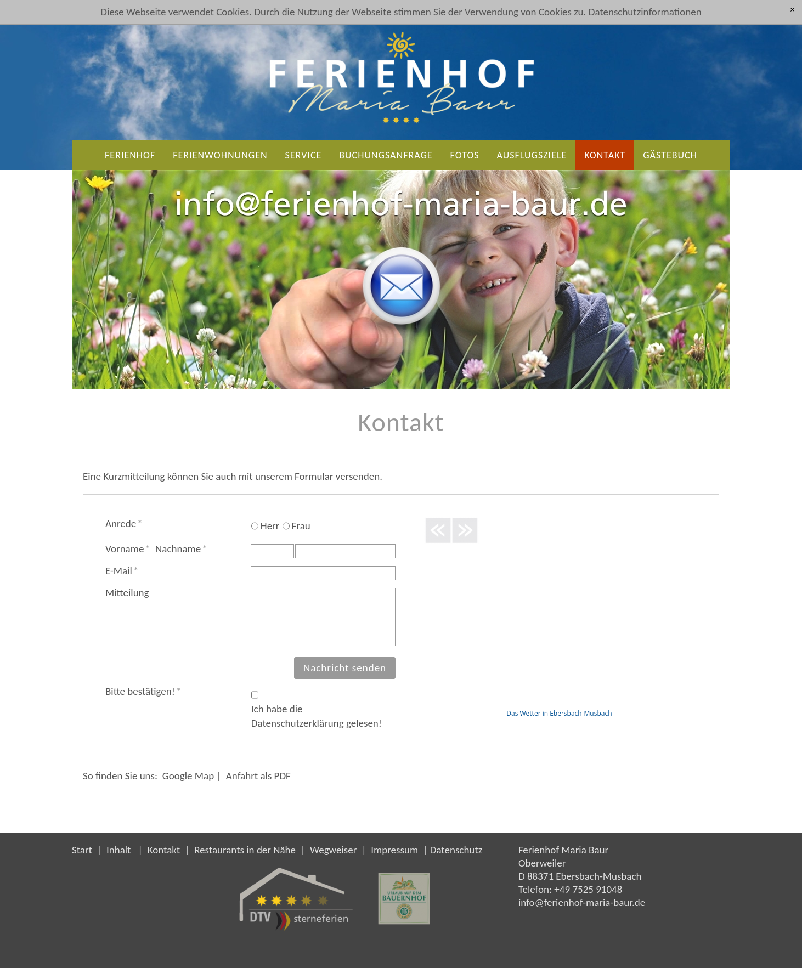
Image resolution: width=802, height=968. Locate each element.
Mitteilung (127, 592)
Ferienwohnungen (220, 155)
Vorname (127, 548)
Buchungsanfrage (385, 155)
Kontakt (604, 155)
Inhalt (118, 850)
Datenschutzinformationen (645, 11)
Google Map (188, 775)
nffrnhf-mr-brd (581, 902)
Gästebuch (670, 155)
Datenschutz (456, 850)
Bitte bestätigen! (143, 691)
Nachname (181, 548)
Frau (301, 525)
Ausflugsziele (532, 155)
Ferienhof (130, 155)
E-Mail (121, 570)
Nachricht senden (344, 667)
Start (82, 850)
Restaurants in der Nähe (245, 850)
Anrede (124, 523)
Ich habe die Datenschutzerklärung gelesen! (316, 716)
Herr (270, 525)
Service (303, 155)
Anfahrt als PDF (258, 775)
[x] (792, 9)
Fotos (464, 155)
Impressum (394, 850)
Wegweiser (333, 850)
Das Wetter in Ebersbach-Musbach (559, 713)
